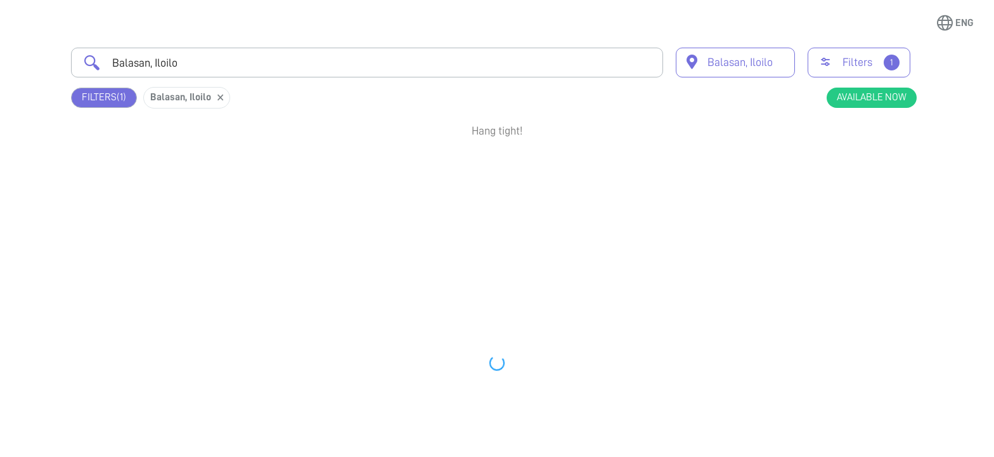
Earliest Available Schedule (515, 167)
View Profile (848, 220)
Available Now (872, 97)
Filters (104, 97)
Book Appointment (848, 173)
